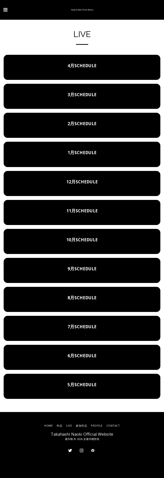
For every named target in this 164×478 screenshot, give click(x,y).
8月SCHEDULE (82, 297)
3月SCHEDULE (82, 94)
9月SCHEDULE (82, 269)
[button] (5, 10)
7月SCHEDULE (82, 326)
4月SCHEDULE (82, 65)
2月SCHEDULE (82, 123)
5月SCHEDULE (82, 384)
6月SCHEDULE (82, 355)
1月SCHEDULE (82, 152)
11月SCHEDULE (82, 211)
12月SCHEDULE (82, 182)
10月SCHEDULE (82, 240)
